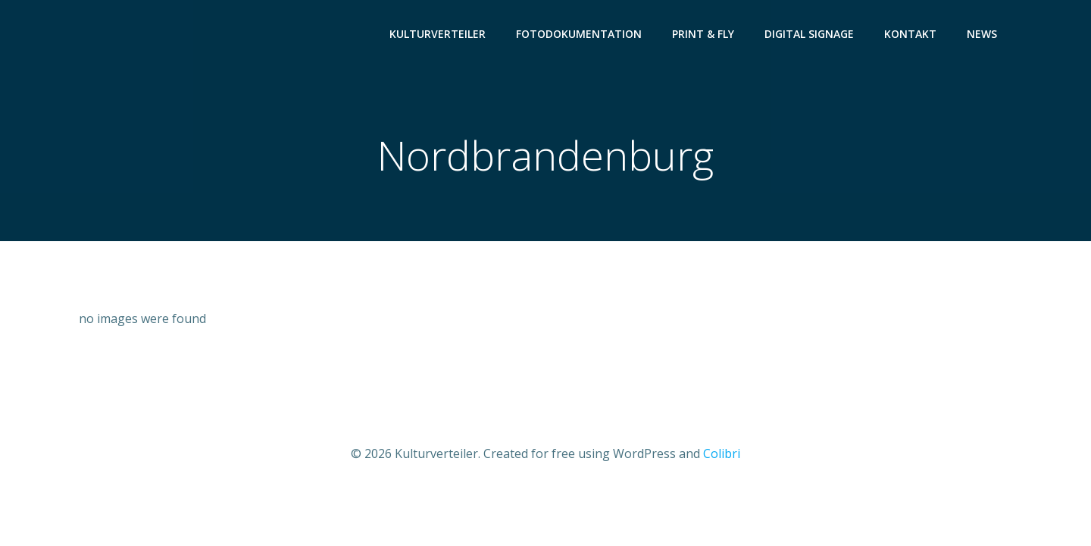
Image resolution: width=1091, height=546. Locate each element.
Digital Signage (809, 34)
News (982, 34)
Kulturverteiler (437, 34)
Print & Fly (703, 34)
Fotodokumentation (579, 34)
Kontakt (910, 34)
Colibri (721, 453)
